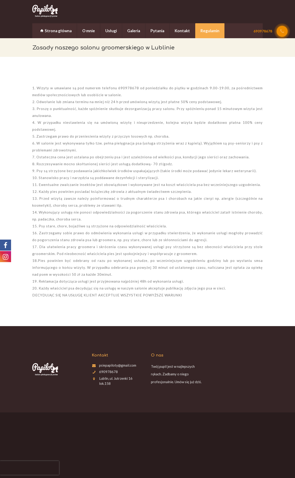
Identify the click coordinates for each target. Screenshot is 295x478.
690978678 (108, 372)
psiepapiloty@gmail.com (117, 365)
